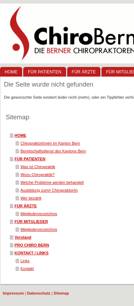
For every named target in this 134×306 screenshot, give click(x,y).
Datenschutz (38, 293)
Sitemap (61, 293)
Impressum (13, 293)
